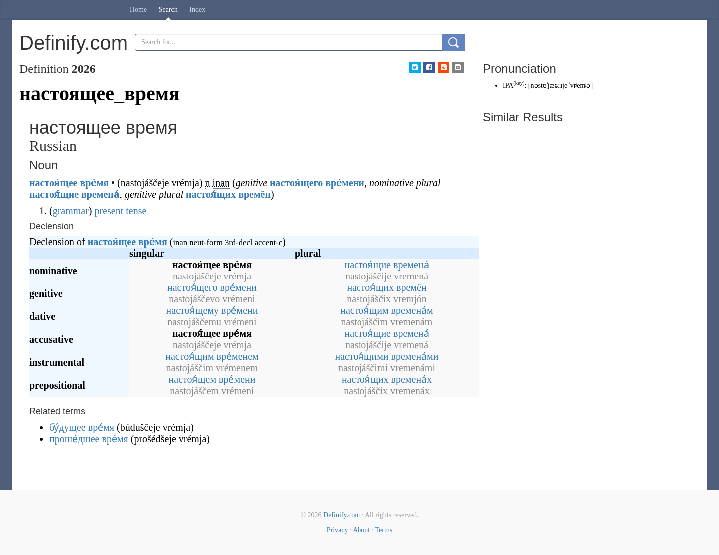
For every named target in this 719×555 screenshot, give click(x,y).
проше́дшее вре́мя (88, 438)
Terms (383, 530)
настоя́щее (53, 182)
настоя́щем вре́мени (212, 379)
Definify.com (341, 515)
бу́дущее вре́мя (81, 427)
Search (168, 9)
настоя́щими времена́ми (387, 356)
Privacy (337, 530)
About (361, 530)
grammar (71, 210)
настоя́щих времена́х (387, 379)
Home (138, 9)
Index (197, 9)
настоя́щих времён (228, 194)
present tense (121, 210)
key (519, 83)
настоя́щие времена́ (74, 194)
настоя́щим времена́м (386, 310)
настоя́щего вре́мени (317, 182)
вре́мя (94, 182)
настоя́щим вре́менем (212, 356)
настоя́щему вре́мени (212, 310)
